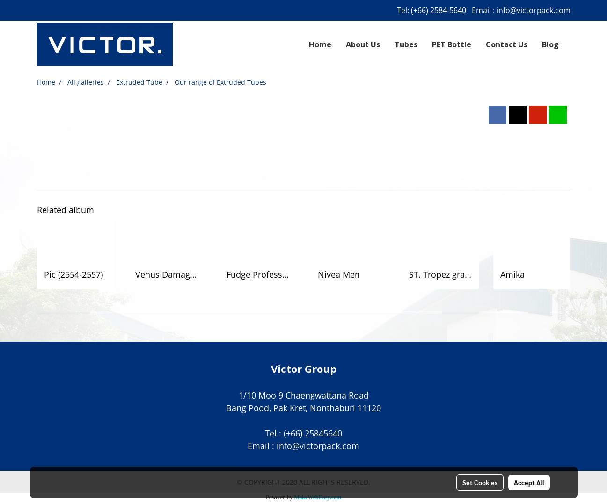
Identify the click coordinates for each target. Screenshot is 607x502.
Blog (550, 44)
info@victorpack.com (533, 10)
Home (320, 44)
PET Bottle (451, 44)
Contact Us (506, 44)
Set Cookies (479, 482)
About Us (363, 44)
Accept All (529, 482)
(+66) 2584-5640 (438, 10)
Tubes (406, 44)
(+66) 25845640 (313, 433)
